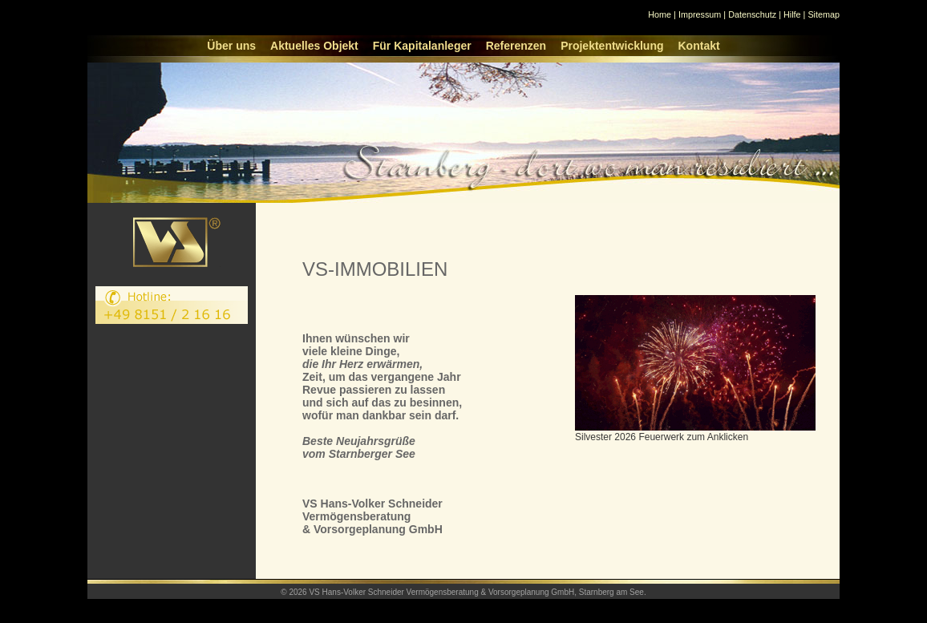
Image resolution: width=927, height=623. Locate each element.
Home (659, 14)
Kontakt (699, 45)
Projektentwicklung (612, 45)
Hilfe (792, 14)
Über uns (231, 45)
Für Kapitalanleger (422, 45)
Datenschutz (752, 14)
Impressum (699, 14)
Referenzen (516, 45)
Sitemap (824, 14)
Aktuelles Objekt (314, 45)
